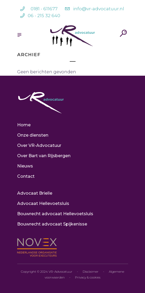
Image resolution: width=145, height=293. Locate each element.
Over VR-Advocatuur (39, 145)
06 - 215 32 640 (44, 15)
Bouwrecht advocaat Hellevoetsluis (55, 213)
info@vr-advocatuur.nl (98, 8)
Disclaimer (91, 271)
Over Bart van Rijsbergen (44, 155)
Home (24, 124)
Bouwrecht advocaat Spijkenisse (52, 224)
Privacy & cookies (87, 277)
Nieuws (25, 166)
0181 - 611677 (44, 8)
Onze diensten (32, 135)
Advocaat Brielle (34, 193)
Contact (26, 176)
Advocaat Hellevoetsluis (43, 203)
